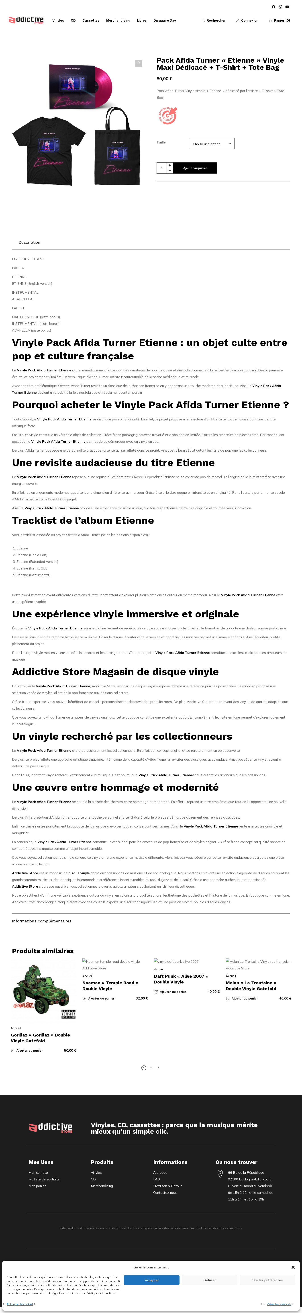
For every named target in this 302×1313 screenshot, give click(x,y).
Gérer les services (279, 1304)
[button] (293, 1267)
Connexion (249, 20)
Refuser (210, 1280)
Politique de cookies (20, 1304)
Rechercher (216, 20)
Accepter (152, 1280)
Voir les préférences (267, 1280)
